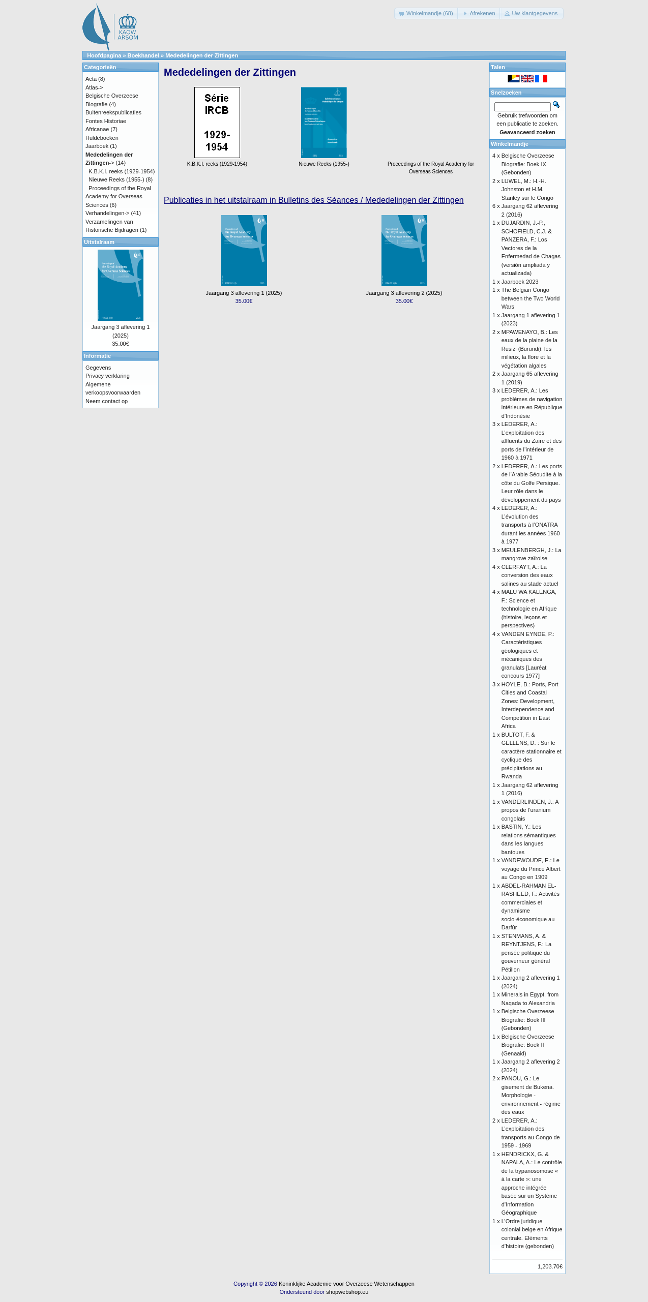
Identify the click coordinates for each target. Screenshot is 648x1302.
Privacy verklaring (107, 376)
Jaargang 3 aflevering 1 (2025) (244, 293)
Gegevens (98, 368)
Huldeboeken (102, 138)
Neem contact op (106, 401)
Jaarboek (96, 146)
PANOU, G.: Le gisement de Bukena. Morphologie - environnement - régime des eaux (531, 1095)
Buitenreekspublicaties (113, 112)
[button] (426, 13)
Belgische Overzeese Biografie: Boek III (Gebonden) (528, 1019)
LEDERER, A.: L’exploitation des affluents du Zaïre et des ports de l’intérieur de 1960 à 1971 (532, 441)
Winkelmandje (509, 144)
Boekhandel (143, 55)
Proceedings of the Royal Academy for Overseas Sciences (431, 164)
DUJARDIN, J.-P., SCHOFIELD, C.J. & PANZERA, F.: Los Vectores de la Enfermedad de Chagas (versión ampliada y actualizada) (531, 248)
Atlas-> (94, 87)
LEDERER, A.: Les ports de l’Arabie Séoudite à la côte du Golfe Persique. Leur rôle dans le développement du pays (532, 483)
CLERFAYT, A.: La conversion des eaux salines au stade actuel (530, 575)
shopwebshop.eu (347, 1292)
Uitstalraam (99, 242)
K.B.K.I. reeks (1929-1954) (122, 171)
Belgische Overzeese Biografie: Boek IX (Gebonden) (528, 164)
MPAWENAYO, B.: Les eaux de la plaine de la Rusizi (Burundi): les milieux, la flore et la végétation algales (530, 349)
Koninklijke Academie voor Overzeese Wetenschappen (347, 1284)
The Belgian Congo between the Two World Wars (531, 298)
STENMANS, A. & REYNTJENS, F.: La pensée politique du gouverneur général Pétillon (526, 953)
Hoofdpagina (104, 55)
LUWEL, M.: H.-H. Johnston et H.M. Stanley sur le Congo (527, 189)
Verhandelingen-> (107, 213)
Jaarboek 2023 (520, 282)
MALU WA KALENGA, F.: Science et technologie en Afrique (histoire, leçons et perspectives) (529, 608)
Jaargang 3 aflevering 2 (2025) (404, 293)
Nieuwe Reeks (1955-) (116, 179)
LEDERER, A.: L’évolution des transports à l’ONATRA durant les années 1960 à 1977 (531, 524)
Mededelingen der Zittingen (201, 55)
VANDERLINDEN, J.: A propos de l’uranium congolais (530, 810)
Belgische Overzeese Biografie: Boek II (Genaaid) (528, 1045)
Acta (91, 79)
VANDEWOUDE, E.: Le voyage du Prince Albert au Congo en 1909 (531, 868)
